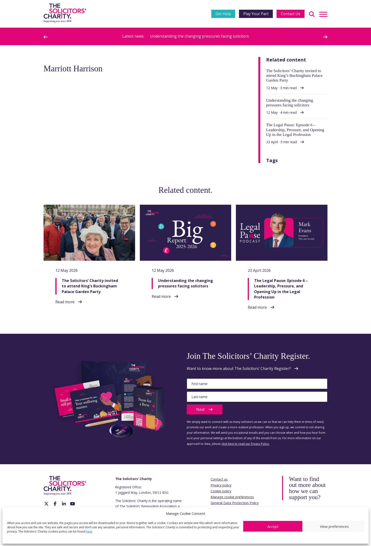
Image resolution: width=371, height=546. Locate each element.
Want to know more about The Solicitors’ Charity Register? (239, 368)
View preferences (334, 526)
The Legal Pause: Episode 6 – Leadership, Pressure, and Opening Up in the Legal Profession (281, 289)
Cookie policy (221, 491)
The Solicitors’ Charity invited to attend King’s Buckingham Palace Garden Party (90, 286)
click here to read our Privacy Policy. (245, 444)
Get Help (223, 13)
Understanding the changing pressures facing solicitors (199, 36)
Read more (65, 301)
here (89, 531)
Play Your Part (256, 13)
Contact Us (290, 13)
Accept (272, 526)
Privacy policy (221, 485)
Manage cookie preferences (232, 497)
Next (204, 409)
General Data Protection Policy (235, 503)
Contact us (219, 479)
